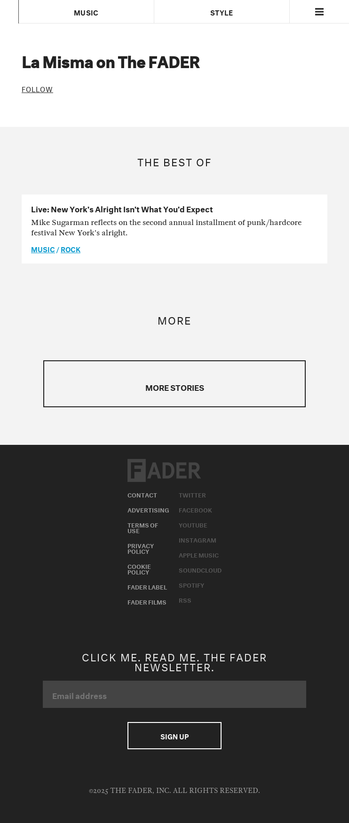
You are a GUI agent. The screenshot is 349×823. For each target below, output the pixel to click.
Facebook (195, 509)
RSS (185, 599)
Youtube (193, 524)
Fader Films (147, 601)
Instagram (197, 539)
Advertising (148, 509)
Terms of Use (142, 527)
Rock (70, 248)
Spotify (191, 584)
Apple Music (199, 554)
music (43, 248)
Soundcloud (200, 569)
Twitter (192, 494)
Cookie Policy (139, 568)
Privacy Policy (140, 547)
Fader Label (147, 586)
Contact (142, 494)
